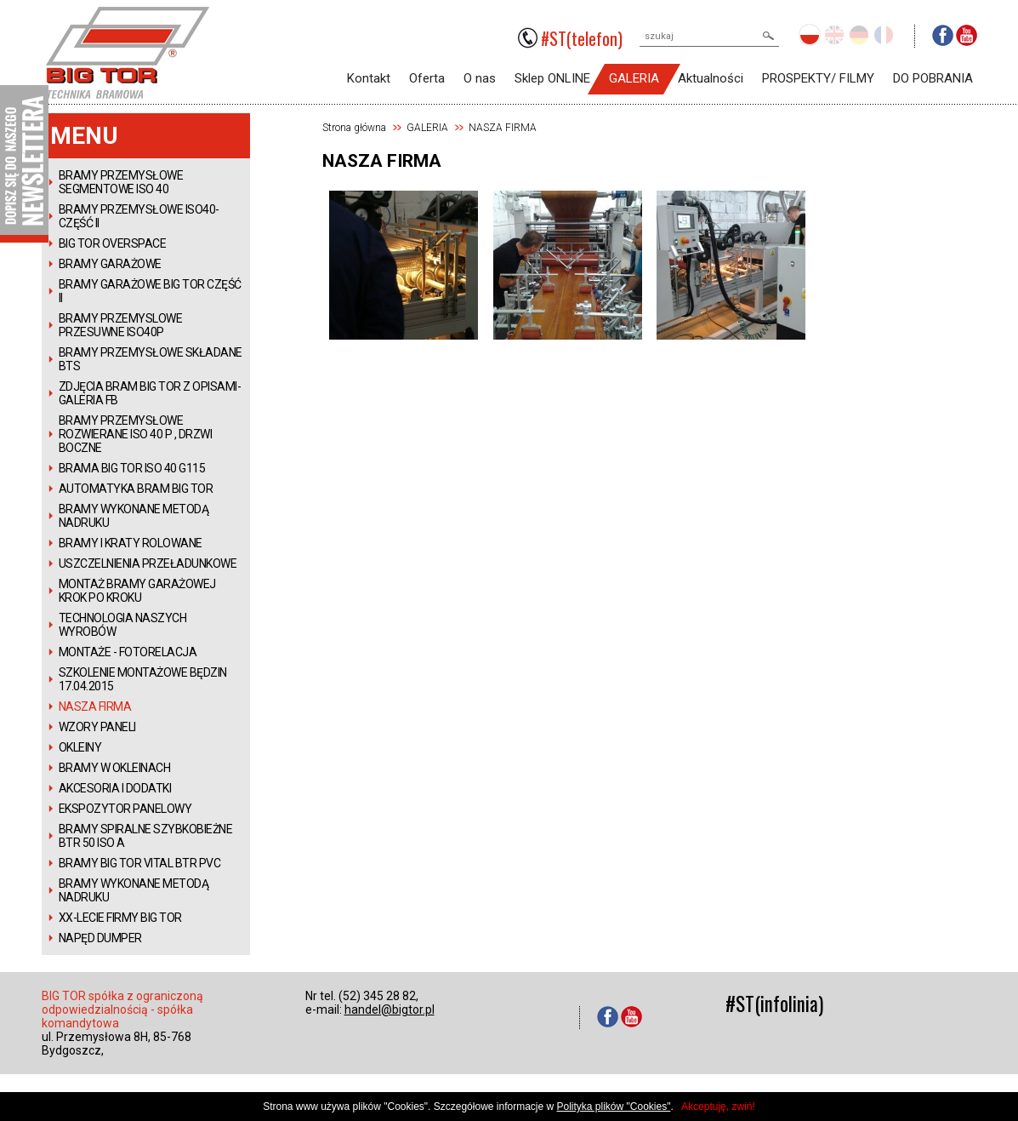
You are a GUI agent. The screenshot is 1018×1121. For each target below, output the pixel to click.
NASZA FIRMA (95, 706)
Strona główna (354, 128)
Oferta (427, 78)
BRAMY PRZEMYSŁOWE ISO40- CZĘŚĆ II (139, 216)
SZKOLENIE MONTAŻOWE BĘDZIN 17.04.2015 (143, 679)
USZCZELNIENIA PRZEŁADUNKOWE (148, 563)
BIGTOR (127, 53)
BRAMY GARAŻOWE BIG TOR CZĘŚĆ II (150, 291)
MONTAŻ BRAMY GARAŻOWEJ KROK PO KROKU (137, 590)
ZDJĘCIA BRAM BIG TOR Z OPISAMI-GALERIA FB (150, 393)
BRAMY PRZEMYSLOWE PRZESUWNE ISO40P (121, 325)
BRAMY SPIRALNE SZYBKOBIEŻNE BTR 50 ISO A (146, 835)
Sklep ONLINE (552, 78)
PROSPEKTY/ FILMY (818, 78)
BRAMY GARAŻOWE (110, 264)
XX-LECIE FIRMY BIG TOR (120, 917)
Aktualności (710, 78)
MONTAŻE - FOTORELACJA (128, 652)
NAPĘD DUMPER (100, 938)
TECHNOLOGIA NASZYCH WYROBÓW (123, 624)
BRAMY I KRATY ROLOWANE (130, 543)
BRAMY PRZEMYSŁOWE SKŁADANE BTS (150, 359)
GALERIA (634, 78)
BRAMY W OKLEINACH (115, 768)
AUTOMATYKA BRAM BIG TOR (136, 488)
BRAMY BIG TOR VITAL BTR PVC (140, 863)
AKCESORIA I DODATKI (115, 788)
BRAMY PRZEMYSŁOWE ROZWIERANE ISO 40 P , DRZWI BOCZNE (136, 434)
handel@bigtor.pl (389, 1009)
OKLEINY (80, 747)
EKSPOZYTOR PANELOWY (125, 808)
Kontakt (368, 78)
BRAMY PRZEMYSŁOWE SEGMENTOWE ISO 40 (121, 182)
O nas (480, 78)
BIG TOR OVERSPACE (113, 243)
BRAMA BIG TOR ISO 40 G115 (132, 468)
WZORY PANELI (97, 727)
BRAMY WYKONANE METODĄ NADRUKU (134, 515)
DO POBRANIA (933, 78)
